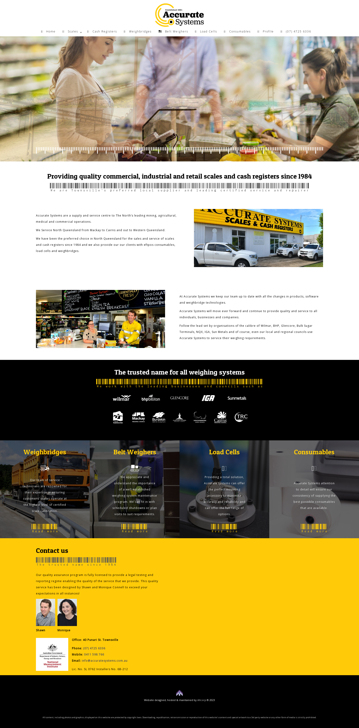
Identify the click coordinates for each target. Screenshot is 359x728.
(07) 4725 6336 (296, 31)
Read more (45, 528)
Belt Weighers (173, 31)
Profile (266, 31)
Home (48, 31)
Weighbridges (138, 31)
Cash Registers (102, 31)
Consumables (237, 31)
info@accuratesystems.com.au (105, 661)
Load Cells (206, 31)
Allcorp (201, 700)
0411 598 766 (94, 654)
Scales (70, 31)
